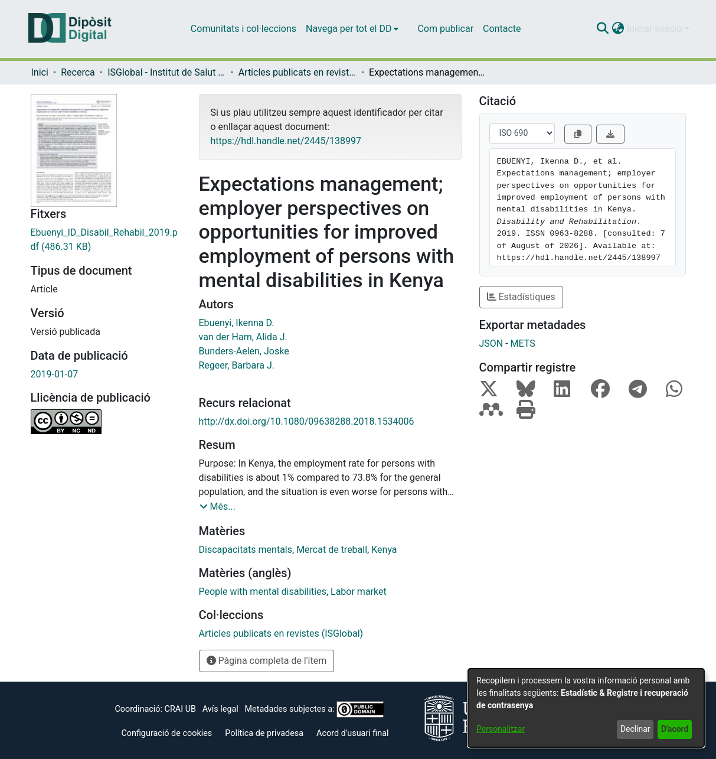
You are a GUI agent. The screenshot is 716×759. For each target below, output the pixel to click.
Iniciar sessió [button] (656, 28)
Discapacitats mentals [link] (246, 549)
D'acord (675, 729)
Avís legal (220, 709)
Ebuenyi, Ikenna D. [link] (236, 322)
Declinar (635, 729)
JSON (491, 343)
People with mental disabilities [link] (262, 591)
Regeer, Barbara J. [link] (236, 365)
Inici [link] (39, 72)
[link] (106, 240)
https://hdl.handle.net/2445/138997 (286, 140)
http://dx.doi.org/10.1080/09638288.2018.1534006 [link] (306, 421)
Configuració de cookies (166, 733)
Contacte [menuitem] (502, 28)
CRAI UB (180, 709)
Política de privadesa (264, 733)
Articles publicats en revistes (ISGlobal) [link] (297, 72)
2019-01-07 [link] (55, 374)
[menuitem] (352, 29)
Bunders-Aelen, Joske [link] (244, 351)
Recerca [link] (78, 72)
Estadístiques (521, 296)
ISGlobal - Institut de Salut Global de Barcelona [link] (166, 72)
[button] (603, 29)
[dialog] (586, 708)
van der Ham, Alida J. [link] (243, 337)
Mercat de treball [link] (331, 549)
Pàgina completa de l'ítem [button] (267, 660)
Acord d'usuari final (352, 733)
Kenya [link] (384, 549)
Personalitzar (500, 729)
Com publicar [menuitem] (445, 28)
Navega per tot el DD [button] (348, 28)
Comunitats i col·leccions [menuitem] (243, 28)
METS (523, 343)
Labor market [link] (359, 591)
